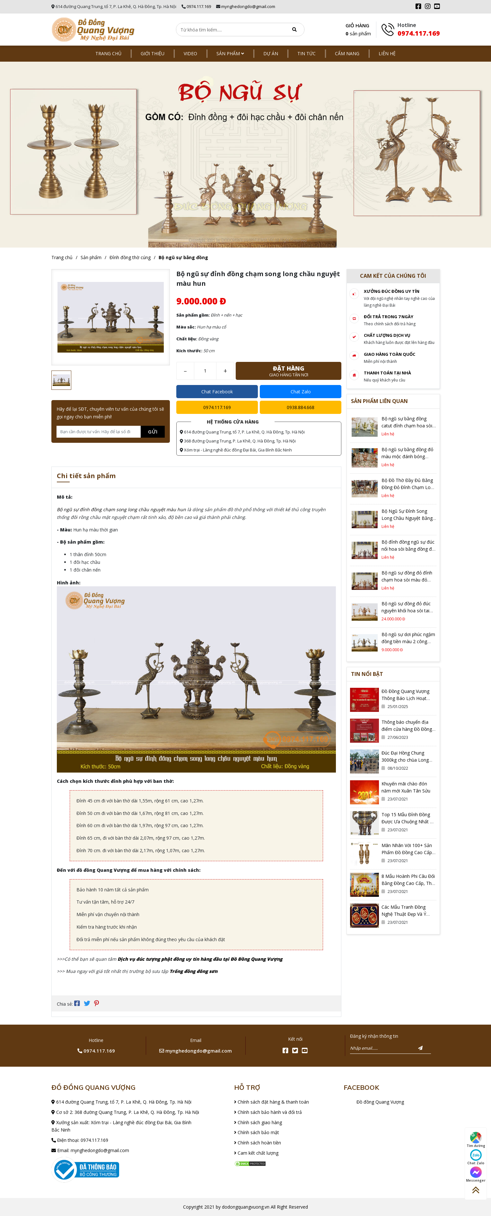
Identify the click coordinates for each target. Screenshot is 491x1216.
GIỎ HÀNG (358, 30)
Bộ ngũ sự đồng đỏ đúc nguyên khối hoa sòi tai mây (406, 610)
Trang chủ (108, 53)
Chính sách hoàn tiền (257, 1143)
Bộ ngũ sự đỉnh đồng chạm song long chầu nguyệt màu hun (121, 509)
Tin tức (306, 53)
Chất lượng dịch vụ (387, 335)
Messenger (476, 1175)
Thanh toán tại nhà (387, 373)
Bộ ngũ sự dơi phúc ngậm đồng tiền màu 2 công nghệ (408, 641)
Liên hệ (387, 53)
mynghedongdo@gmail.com (248, 6)
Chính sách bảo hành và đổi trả (268, 1112)
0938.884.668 (300, 407)
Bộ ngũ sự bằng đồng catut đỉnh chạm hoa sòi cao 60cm (406, 426)
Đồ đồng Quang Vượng (380, 1102)
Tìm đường (476, 1140)
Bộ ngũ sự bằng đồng (183, 257)
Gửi (153, 431)
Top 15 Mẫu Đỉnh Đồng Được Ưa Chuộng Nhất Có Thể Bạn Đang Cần (408, 821)
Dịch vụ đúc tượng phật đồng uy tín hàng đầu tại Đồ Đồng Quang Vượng (200, 959)
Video (190, 53)
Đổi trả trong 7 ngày (388, 316)
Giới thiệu (152, 53)
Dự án (270, 53)
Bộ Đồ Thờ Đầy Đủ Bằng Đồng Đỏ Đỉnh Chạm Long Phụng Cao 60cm (408, 487)
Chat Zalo (301, 392)
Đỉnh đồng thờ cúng (130, 257)
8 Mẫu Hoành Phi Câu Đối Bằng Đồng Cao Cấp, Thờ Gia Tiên (408, 883)
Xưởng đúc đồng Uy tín (391, 291)
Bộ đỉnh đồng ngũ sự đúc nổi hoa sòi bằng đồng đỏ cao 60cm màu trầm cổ (407, 549)
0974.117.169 (199, 6)
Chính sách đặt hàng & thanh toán (271, 1102)
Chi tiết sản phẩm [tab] (86, 476)
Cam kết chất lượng (256, 1153)
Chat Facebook (217, 392)
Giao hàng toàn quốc (389, 354)
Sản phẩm (230, 53)
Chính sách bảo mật (256, 1132)
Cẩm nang (347, 53)
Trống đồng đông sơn (193, 971)
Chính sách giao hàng (258, 1122)
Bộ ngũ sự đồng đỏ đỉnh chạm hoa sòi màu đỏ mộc (406, 580)
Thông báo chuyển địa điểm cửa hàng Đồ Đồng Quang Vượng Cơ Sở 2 (406, 729)
